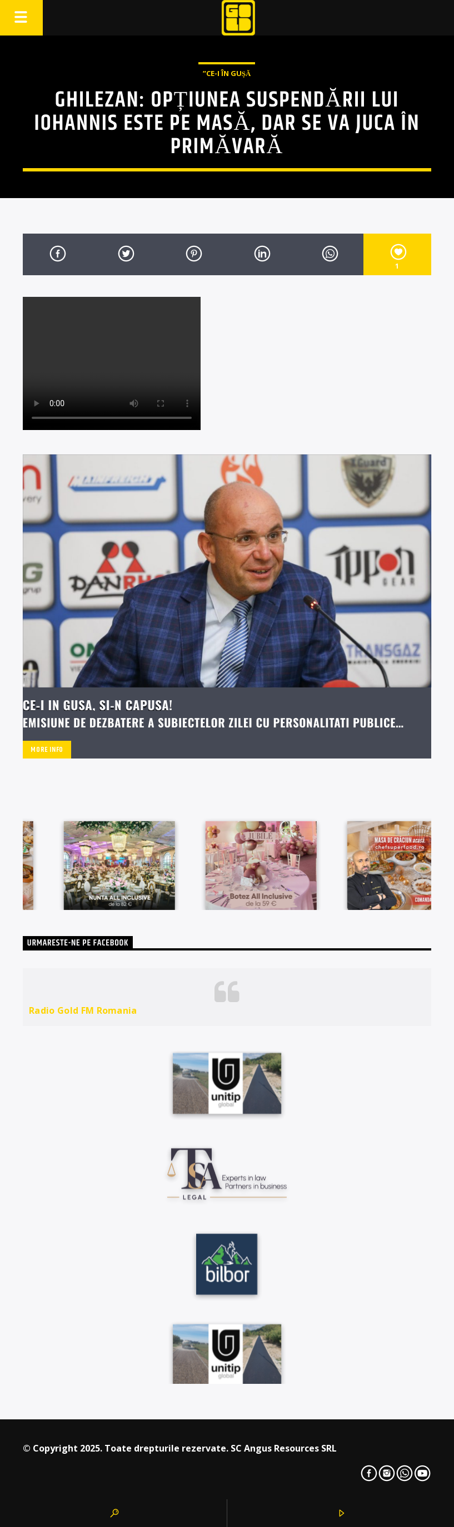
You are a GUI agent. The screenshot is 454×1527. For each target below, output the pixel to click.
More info (47, 749)
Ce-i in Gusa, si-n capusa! (98, 704)
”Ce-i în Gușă (227, 73)
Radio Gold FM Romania (83, 1010)
